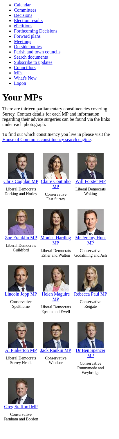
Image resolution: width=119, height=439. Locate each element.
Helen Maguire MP (56, 282)
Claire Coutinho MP (56, 169)
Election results (28, 20)
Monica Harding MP (55, 225)
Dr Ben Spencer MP (90, 338)
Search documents (31, 57)
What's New (25, 77)
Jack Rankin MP (55, 336)
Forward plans (27, 36)
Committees (25, 10)
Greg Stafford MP (20, 392)
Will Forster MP (90, 167)
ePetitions (23, 25)
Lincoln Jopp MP (21, 279)
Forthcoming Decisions (35, 30)
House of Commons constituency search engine (46, 139)
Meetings (22, 41)
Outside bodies (28, 46)
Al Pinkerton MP (21, 336)
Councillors (25, 67)
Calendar (22, 4)
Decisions (23, 15)
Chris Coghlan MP (20, 167)
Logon (20, 83)
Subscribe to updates (33, 62)
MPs (18, 72)
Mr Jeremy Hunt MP (90, 225)
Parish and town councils (37, 51)
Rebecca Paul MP (90, 279)
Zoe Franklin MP (21, 223)
